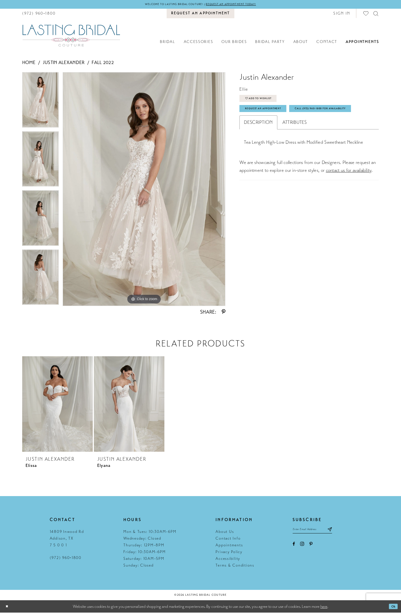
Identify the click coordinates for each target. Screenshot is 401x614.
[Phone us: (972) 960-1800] (39, 14)
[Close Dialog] (8, 608)
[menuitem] (39, 14)
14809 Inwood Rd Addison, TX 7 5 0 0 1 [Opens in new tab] (67, 539)
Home (29, 64)
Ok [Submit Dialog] (392, 607)
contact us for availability (348, 194)
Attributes (294, 146)
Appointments (229, 546)
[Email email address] (321, 532)
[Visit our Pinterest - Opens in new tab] (310, 548)
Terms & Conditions (235, 566)
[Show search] (376, 14)
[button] (341, 14)
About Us (225, 532)
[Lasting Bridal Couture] (71, 36)
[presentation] (57, 405)
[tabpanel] (40, 103)
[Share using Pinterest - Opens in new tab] (223, 313)
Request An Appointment (272, 116)
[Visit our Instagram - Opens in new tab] (302, 547)
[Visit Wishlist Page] (366, 14)
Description (258, 146)
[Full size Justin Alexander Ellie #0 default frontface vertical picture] (144, 190)
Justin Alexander (64, 64)
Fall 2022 (103, 64)
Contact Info (228, 539)
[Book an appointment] (200, 14)
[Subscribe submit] (346, 532)
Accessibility (228, 559)
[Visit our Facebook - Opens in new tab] (294, 548)
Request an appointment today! (243, 5)
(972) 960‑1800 (65, 558)
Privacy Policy (229, 553)
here (323, 607)
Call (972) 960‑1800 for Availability (283, 130)
